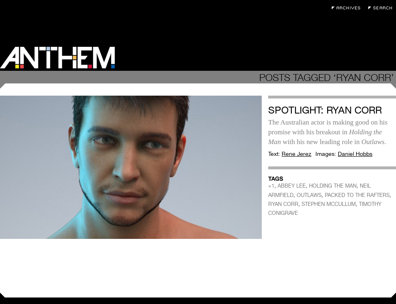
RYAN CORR (283, 204)
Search (382, 8)
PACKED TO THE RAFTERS (357, 195)
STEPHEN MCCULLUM (329, 204)
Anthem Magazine (57, 57)
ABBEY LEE (292, 186)
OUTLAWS (309, 195)
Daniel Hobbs (355, 154)
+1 (271, 186)
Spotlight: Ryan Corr (325, 110)
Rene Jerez (296, 154)
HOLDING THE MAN (333, 186)
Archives (348, 8)
